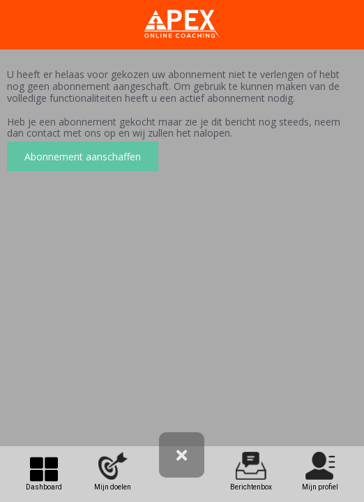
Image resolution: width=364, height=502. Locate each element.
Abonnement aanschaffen (82, 156)
